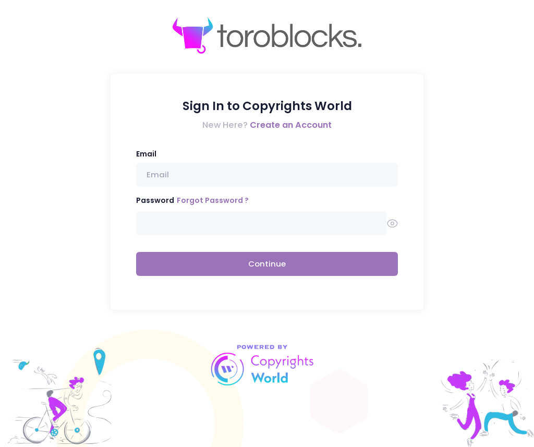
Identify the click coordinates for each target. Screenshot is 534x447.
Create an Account (291, 125)
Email (146, 154)
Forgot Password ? (213, 200)
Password (155, 200)
